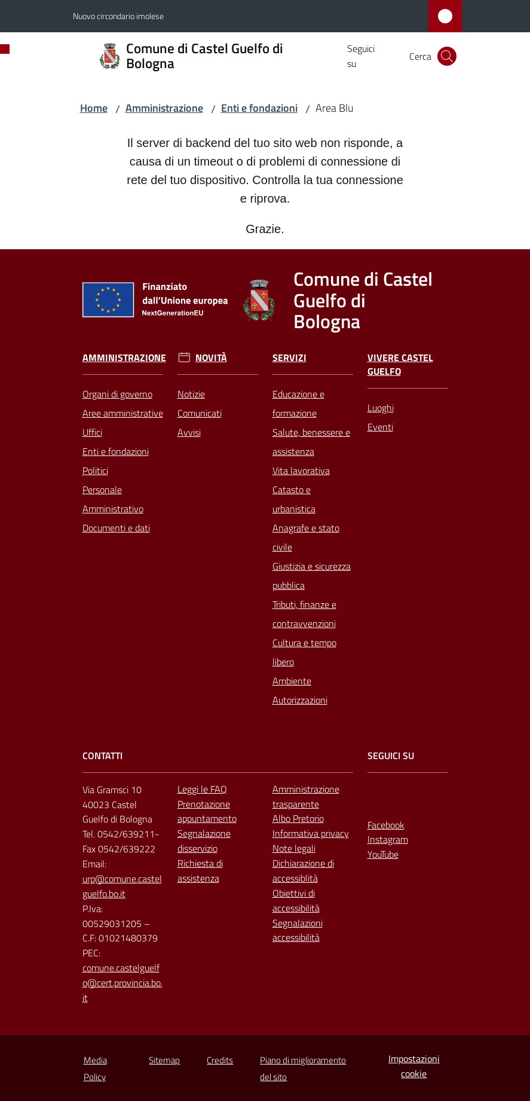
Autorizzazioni (299, 700)
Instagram (387, 839)
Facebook (386, 825)
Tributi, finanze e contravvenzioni (304, 614)
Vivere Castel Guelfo (400, 364)
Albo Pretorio (298, 818)
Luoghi (380, 407)
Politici (95, 470)
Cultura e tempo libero (304, 652)
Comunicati (199, 413)
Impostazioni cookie (414, 1066)
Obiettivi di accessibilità (296, 900)
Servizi (289, 358)
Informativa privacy (310, 833)
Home (94, 108)
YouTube (383, 854)
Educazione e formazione (298, 403)
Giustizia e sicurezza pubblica (311, 575)
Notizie (191, 394)
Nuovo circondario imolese (118, 16)
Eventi (380, 427)
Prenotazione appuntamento (207, 811)
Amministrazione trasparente (305, 796)
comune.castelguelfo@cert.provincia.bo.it (122, 983)
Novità (211, 358)
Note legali (293, 848)
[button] (447, 56)
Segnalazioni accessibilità (297, 930)
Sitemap (164, 1060)
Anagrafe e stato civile (305, 537)
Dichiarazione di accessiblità (303, 870)
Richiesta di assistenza (200, 870)
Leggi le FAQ (202, 789)
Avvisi (189, 432)
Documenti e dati (116, 528)
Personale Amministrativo (112, 499)
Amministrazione (164, 108)
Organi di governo (117, 394)
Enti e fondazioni (259, 108)
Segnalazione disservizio (204, 840)
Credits (220, 1060)
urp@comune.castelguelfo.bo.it (122, 886)
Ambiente (291, 681)
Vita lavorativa (301, 470)
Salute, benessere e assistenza (311, 441)
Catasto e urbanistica (293, 499)
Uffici (92, 432)
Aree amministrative (122, 413)
